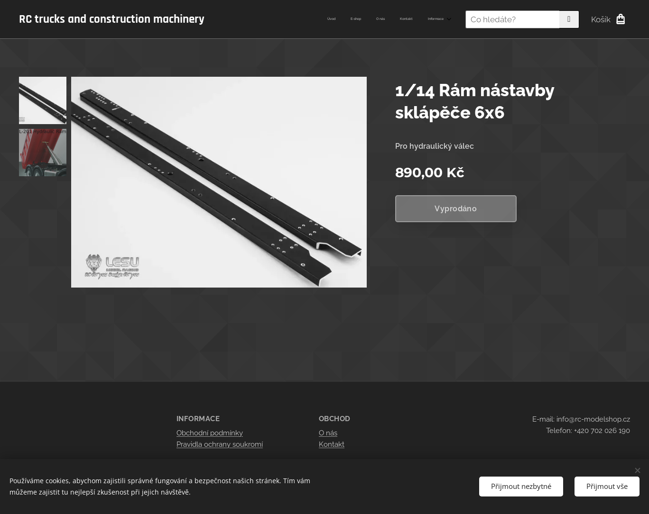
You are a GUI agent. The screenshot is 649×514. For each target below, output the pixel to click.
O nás (328, 433)
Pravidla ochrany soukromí (219, 444)
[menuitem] (385, 19)
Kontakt (331, 444)
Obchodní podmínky (209, 433)
